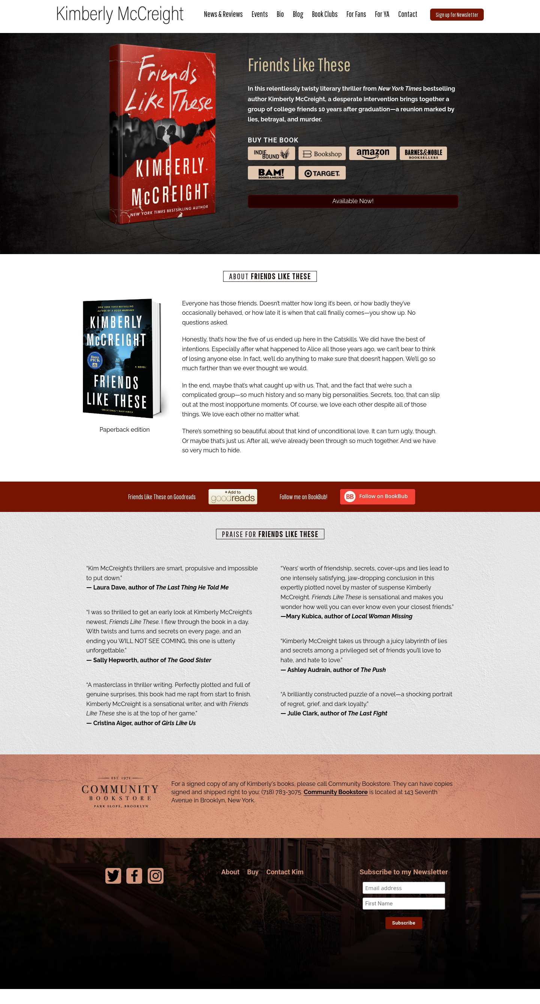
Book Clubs (325, 13)
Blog (298, 13)
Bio (280, 13)
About (230, 885)
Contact (407, 13)
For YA (382, 13)
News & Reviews (223, 13)
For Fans (356, 13)
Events (260, 13)
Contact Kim (285, 885)
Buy (253, 885)
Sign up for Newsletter (457, 14)
